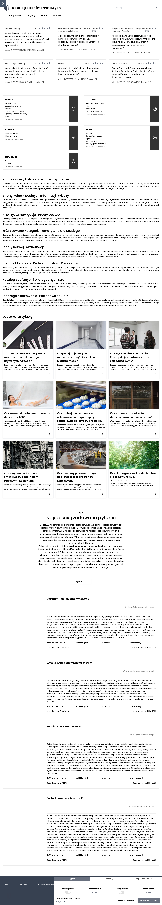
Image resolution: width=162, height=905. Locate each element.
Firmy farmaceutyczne (95, 103)
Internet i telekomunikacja (14, 111)
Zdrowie (91, 99)
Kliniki (88, 106)
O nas (5, 884)
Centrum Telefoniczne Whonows (68, 599)
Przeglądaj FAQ (81, 568)
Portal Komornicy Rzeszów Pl (65, 798)
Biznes (9, 99)
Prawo (7, 116)
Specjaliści (90, 109)
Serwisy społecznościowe (96, 144)
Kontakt (57, 15)
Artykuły (31, 15)
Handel (9, 129)
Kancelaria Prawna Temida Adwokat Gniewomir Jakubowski (74, 29)
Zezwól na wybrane (126, 900)
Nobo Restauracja (13, 28)
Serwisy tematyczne (94, 136)
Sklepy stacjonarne (12, 136)
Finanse (8, 109)
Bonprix (61, 63)
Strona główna (13, 15)
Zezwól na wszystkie (148, 900)
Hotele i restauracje (12, 161)
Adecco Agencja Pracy (15, 63)
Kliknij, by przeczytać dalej (14, 119)
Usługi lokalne (91, 141)
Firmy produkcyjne (12, 103)
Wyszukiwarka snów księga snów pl (69, 662)
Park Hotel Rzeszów (120, 63)
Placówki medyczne (94, 111)
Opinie (88, 138)
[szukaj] (137, 7)
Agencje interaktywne (13, 106)
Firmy (44, 15)
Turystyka (11, 157)
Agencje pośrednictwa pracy (16, 114)
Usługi (90, 129)
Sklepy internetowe (12, 133)
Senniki (89, 133)
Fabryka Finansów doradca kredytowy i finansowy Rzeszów (128, 29)
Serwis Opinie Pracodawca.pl (65, 726)
